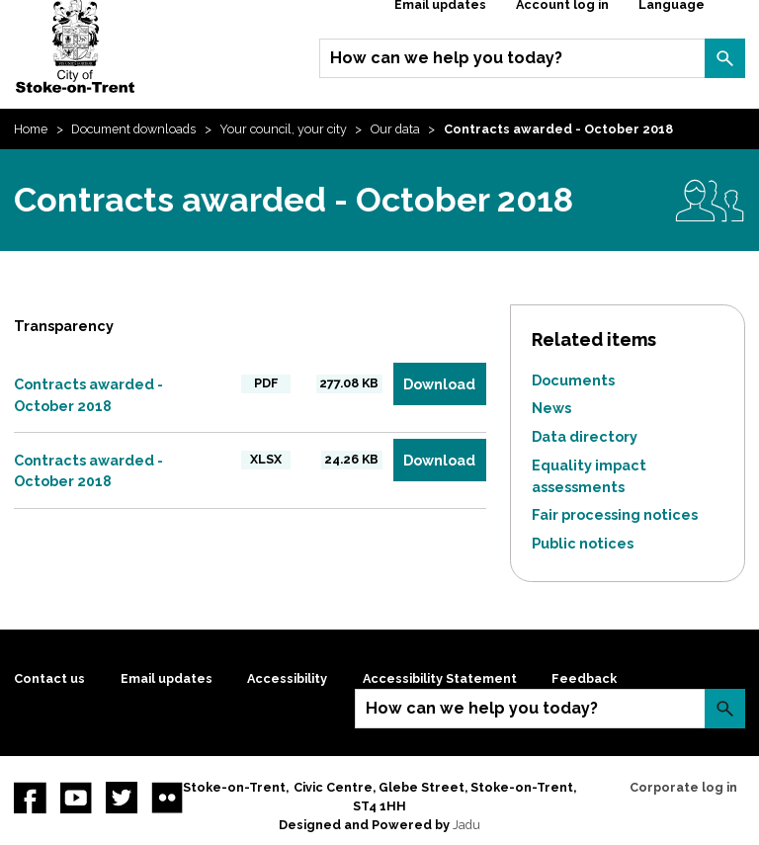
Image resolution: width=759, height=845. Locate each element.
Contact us (49, 678)
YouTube (76, 797)
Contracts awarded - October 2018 (88, 395)
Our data (395, 129)
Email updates (166, 678)
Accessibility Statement (440, 678)
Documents (573, 380)
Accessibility (287, 678)
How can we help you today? (446, 57)
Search (724, 58)
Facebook (29, 797)
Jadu (466, 824)
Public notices (582, 543)
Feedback (584, 678)
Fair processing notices (615, 514)
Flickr (167, 797)
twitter (121, 797)
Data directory (584, 436)
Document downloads (133, 129)
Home (30, 129)
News (551, 407)
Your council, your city (283, 129)
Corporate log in (683, 787)
